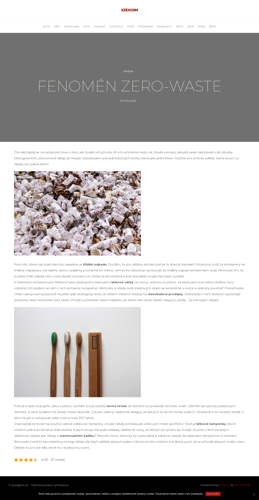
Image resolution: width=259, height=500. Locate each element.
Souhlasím (213, 494)
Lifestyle (128, 71)
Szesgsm (129, 10)
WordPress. (242, 485)
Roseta (224, 485)
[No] (254, 494)
